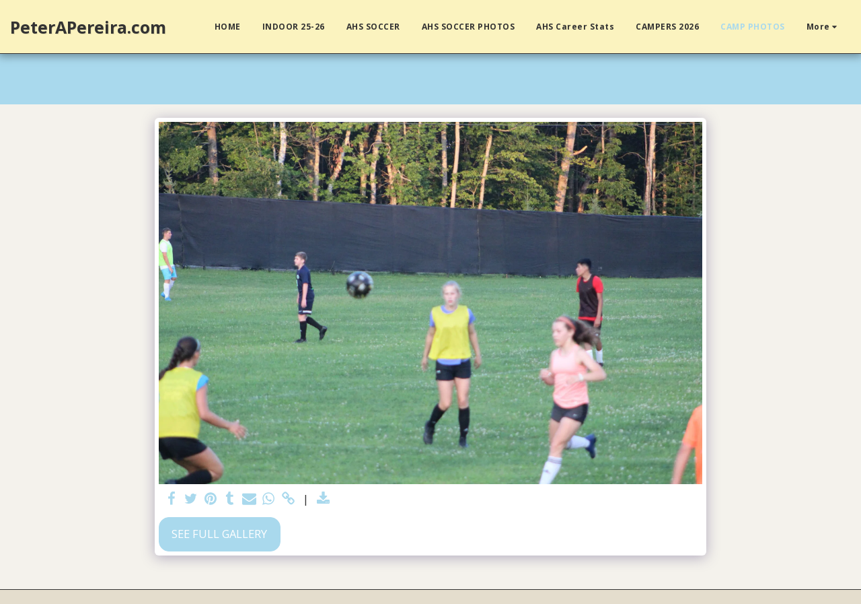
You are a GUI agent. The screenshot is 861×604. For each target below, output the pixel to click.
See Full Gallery (219, 533)
